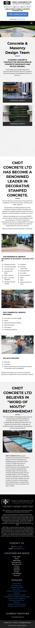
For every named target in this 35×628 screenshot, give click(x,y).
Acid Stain (17, 593)
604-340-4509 (21, 19)
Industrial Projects (16, 585)
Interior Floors (17, 589)
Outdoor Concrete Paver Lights (17, 595)
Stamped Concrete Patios (16, 600)
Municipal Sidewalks (17, 587)
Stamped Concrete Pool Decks (17, 604)
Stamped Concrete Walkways (16, 598)
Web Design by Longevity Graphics (17, 625)
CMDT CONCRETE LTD (14, 622)
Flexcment (17, 602)
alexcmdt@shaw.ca (18, 548)
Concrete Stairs (16, 583)
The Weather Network (17, 617)
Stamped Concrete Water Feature (17, 591)
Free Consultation (17, 14)
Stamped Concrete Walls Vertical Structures (17, 596)
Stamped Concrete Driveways (16, 606)
